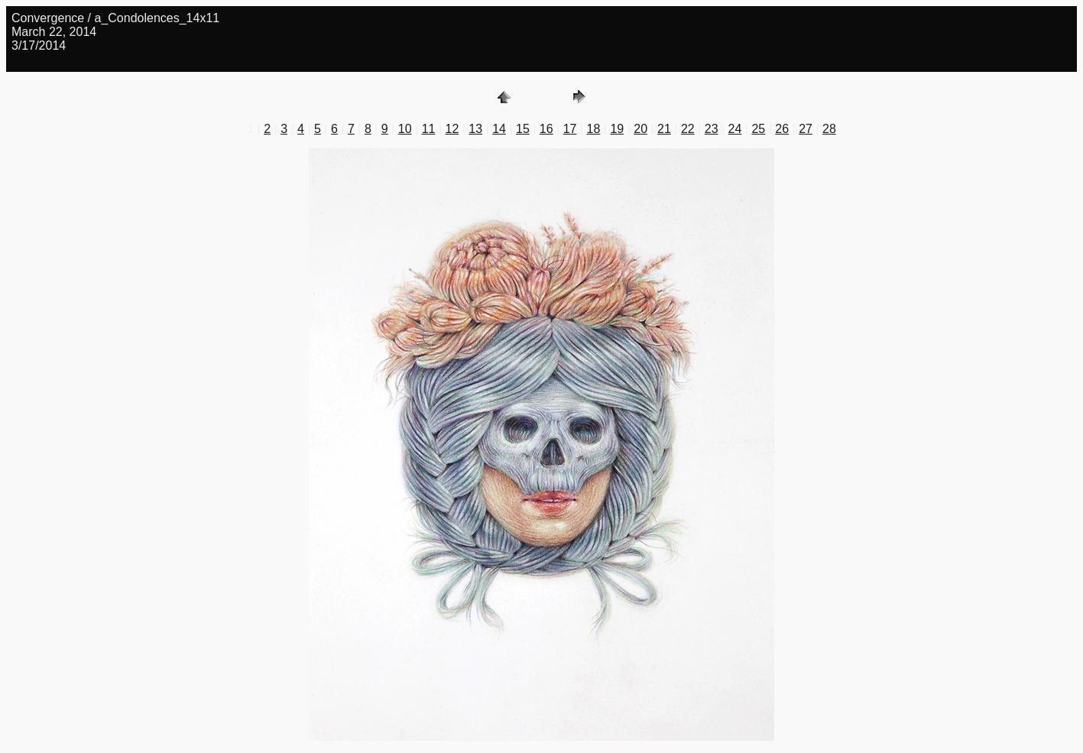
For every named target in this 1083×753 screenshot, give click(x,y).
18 (594, 128)
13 (475, 128)
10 (405, 128)
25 (758, 128)
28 (829, 128)
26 (782, 128)
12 (452, 128)
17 (570, 128)
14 (499, 128)
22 (688, 128)
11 (429, 128)
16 (546, 128)
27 (805, 128)
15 (523, 128)
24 (735, 128)
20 (640, 128)
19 (617, 128)
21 (664, 128)
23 (711, 128)
